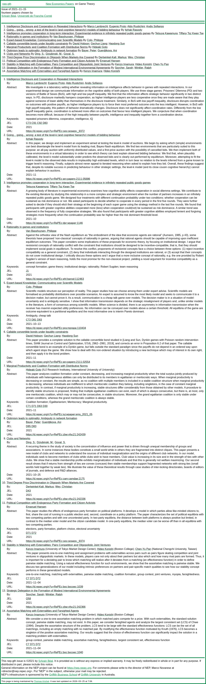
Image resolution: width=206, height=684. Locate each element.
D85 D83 (31, 426)
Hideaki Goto (100, 47)
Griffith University (91, 674)
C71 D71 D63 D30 (37, 406)
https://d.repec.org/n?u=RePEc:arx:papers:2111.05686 (58, 178)
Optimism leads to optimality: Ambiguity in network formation (42, 50)
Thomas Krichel (41, 681)
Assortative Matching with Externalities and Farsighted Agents (43, 71)
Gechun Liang (99, 43)
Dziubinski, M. (54, 53)
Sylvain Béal (8, 16)
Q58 (28, 598)
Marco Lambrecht (97, 26)
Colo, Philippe (95, 40)
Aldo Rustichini (136, 26)
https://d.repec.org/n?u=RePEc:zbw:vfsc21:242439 (56, 434)
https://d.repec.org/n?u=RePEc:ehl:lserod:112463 (55, 279)
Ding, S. (39, 53)
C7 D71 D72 (33, 578)
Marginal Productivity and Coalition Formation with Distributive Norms (47, 47)
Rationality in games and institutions (28, 36)
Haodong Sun (117, 43)
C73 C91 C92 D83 (37, 123)
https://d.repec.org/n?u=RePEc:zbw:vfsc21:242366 (56, 606)
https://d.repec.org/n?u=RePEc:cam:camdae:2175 (55, 478)
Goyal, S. (69, 53)
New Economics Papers (60, 3)
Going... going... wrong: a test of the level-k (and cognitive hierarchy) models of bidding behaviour (63, 29)
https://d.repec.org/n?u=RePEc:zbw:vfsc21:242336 (56, 498)
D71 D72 (31, 533)
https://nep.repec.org (79, 667)
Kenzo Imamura (124, 64)
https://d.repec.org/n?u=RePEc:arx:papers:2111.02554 (58, 362)
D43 (28, 490)
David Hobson (81, 43)
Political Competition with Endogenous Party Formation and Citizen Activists (51, 60)
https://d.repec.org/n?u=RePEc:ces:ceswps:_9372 (55, 131)
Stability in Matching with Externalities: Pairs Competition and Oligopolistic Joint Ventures (59, 64)
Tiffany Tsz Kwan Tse (191, 33)
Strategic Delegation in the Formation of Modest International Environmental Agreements (58, 67)
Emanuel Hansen (110, 60)
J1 (27, 270)
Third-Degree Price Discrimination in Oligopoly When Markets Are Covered (50, 57)
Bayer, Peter (89, 50)
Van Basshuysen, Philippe (68, 36)
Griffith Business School (63, 674)
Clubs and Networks (18, 53)
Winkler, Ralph (142, 67)
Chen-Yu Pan (161, 64)
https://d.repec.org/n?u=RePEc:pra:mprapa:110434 (56, 328)
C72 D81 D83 (34, 319)
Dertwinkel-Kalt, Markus (113, 57)
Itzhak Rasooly (133, 29)
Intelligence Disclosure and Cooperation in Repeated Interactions (45, 26)
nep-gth (6, 3)
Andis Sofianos (155, 26)
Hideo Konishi (143, 64)
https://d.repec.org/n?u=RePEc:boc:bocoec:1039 (54, 586)
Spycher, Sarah (124, 67)
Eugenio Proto (117, 26)
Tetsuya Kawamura (166, 33)
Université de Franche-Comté (35, 16)
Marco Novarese (161, 667)
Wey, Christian (136, 57)
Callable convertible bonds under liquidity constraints (37, 43)
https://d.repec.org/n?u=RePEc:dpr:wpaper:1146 (54, 223)
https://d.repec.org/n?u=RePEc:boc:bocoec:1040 (54, 652)
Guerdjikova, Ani (107, 50)
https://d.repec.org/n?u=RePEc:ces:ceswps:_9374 (55, 541)
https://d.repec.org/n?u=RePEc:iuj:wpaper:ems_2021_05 (59, 414)
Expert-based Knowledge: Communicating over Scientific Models (44, 40)
